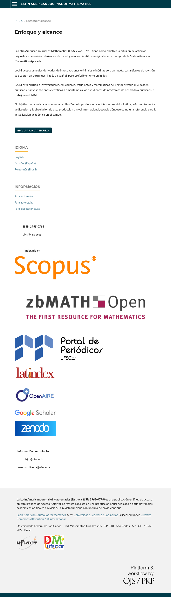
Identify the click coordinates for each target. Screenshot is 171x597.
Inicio (19, 20)
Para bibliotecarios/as (27, 208)
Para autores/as (24, 202)
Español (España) (25, 163)
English (19, 157)
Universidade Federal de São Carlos (96, 514)
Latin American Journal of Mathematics (56, 4)
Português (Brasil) (26, 169)
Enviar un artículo (33, 130)
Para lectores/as (24, 196)
